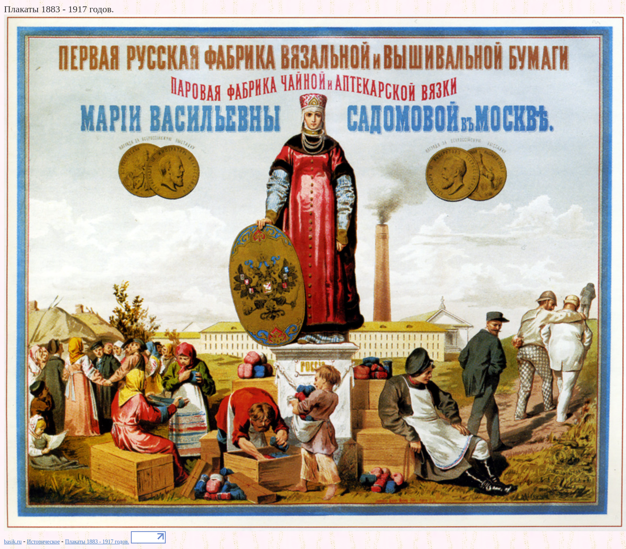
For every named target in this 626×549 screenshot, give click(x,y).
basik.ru (13, 542)
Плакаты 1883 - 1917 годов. (97, 542)
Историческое (43, 542)
